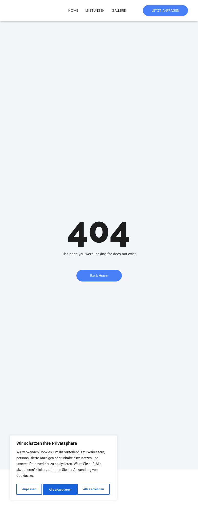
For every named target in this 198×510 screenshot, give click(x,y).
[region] (63, 468)
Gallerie (119, 10)
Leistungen (94, 10)
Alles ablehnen (59, 490)
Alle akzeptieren (93, 490)
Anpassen (28, 490)
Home (73, 10)
